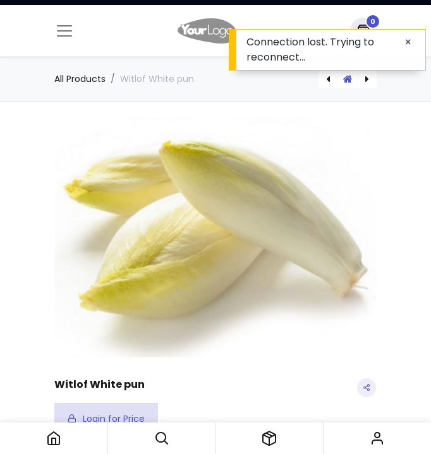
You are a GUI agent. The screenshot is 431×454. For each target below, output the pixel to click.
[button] (162, 438)
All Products (80, 79)
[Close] (408, 42)
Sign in (377, 438)
